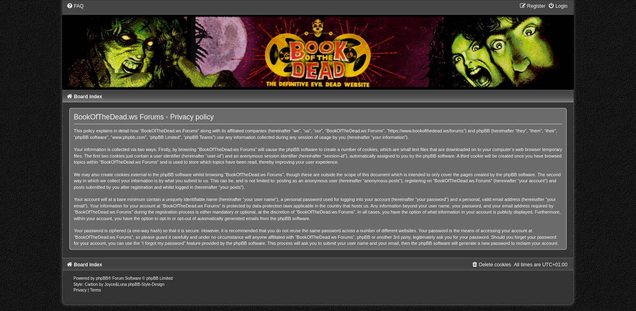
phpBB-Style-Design (146, 284)
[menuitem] (75, 6)
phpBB (102, 278)
